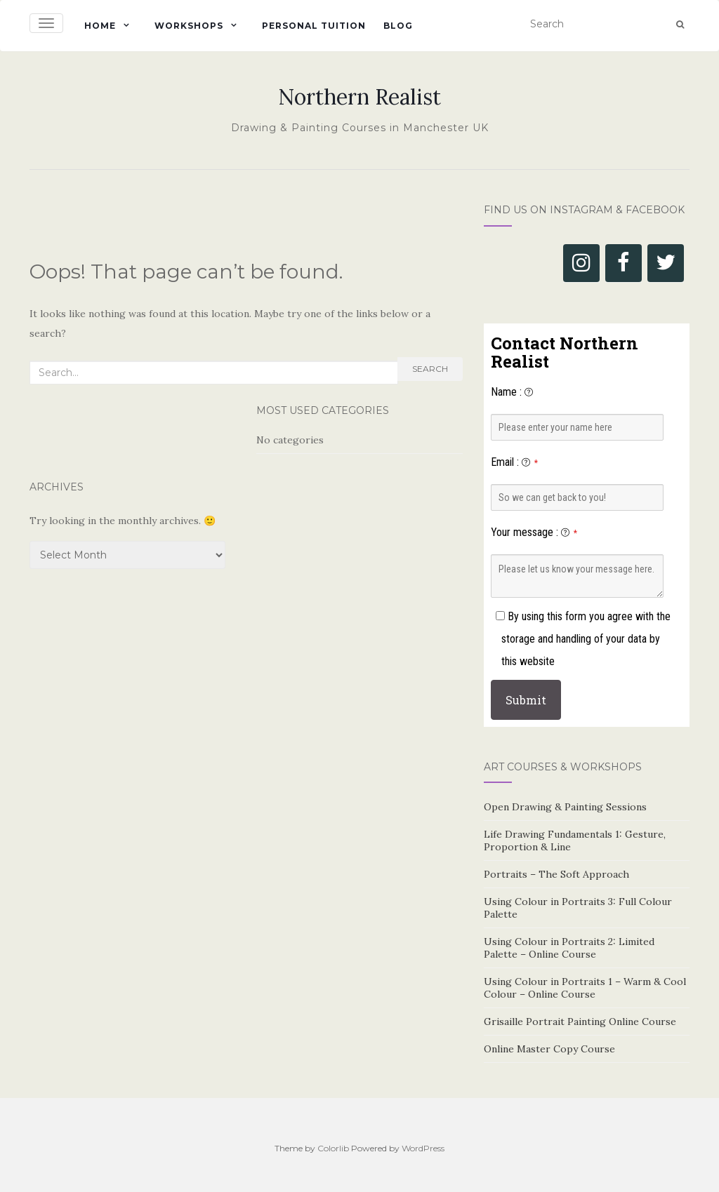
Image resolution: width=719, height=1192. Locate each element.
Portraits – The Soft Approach (556, 874)
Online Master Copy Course (549, 1049)
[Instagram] (581, 263)
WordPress (423, 1148)
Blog (398, 25)
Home (100, 25)
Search (430, 368)
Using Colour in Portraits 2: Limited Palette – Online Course (569, 947)
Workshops (188, 25)
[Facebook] (623, 263)
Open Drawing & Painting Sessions (565, 807)
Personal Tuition (314, 25)
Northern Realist (359, 96)
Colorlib (333, 1148)
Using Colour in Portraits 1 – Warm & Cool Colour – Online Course (585, 987)
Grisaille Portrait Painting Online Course (580, 1021)
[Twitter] (665, 263)
